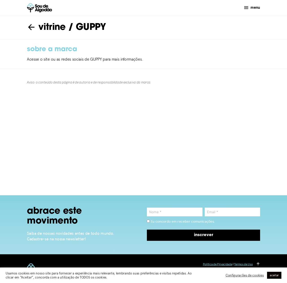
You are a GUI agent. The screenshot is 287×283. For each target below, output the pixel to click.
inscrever (203, 235)
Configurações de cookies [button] (245, 275)
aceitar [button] (274, 275)
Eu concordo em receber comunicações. (181, 221)
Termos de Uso (243, 264)
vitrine (46, 27)
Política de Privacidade (217, 264)
